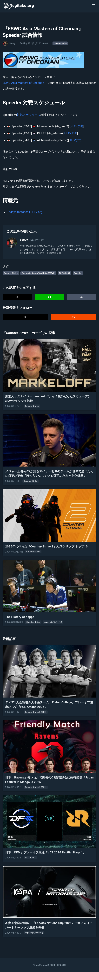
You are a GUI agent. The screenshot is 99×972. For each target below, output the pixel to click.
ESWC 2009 (64, 273)
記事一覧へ (38, 239)
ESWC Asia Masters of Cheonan (23, 82)
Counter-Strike (60, 43)
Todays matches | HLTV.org (24, 212)
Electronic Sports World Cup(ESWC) (38, 273)
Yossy (24, 239)
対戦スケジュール (28, 114)
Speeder (78, 273)
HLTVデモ (77, 126)
